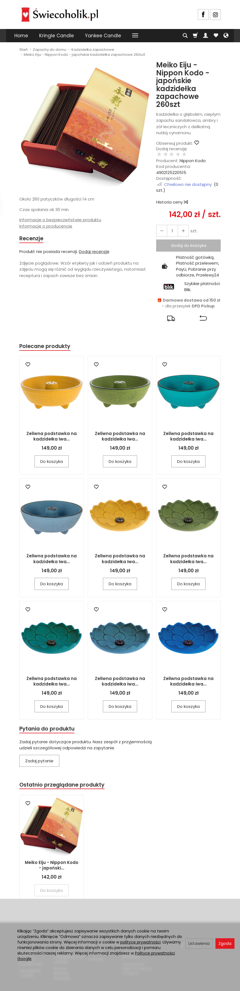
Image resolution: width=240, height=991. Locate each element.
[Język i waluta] (226, 35)
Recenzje (32, 239)
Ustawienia (199, 943)
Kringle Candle (56, 35)
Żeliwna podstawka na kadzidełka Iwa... (51, 431)
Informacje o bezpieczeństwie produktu (60, 220)
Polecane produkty (46, 341)
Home (21, 35)
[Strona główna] (59, 13)
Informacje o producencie (45, 226)
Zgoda (224, 943)
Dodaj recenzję (94, 252)
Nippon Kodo (193, 155)
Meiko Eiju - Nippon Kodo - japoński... (51, 861)
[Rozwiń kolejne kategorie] (135, 35)
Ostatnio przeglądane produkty (65, 781)
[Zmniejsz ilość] (180, 225)
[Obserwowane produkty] (215, 35)
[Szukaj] (185, 35)
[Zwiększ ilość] (161, 225)
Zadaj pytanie (39, 757)
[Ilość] (170, 225)
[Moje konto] (205, 35)
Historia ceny (172, 196)
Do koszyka (51, 456)
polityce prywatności (140, 942)
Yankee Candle (103, 35)
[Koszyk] (195, 35)
